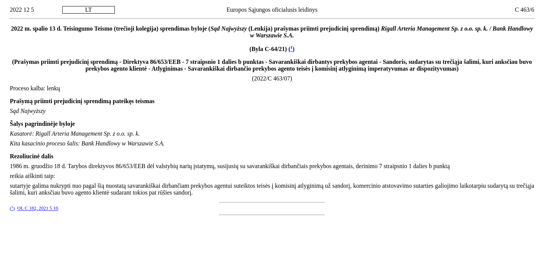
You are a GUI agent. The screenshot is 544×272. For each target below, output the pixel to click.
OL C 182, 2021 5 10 (37, 208)
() (291, 49)
